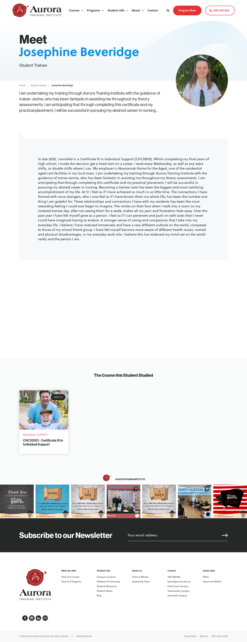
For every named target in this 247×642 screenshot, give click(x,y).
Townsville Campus (177, 595)
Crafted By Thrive (84, 636)
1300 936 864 (221, 10)
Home (22, 85)
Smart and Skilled (212, 581)
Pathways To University (108, 581)
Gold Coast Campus (177, 586)
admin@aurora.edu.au (179, 581)
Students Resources (107, 586)
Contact (152, 10)
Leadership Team (141, 581)
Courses (74, 10)
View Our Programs (71, 581)
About (136, 10)
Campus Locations (106, 576)
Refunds (204, 636)
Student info (116, 10)
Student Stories (38, 85)
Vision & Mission (140, 576)
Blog (99, 595)
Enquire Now (187, 10)
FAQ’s (206, 576)
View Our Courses (70, 576)
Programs (93, 10)
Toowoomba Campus (178, 590)
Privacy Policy (190, 636)
